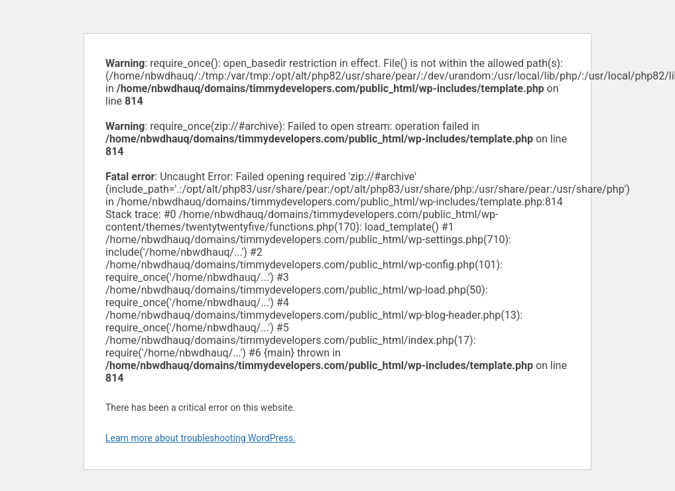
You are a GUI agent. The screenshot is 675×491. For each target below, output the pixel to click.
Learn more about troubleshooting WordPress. (200, 438)
